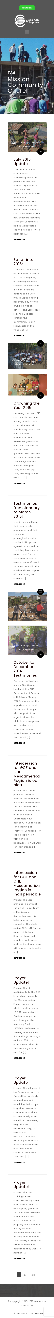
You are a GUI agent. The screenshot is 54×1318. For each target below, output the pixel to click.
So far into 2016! (24, 261)
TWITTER (39, 1313)
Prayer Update (21, 1080)
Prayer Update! (21, 980)
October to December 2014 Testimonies (25, 669)
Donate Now (27, 8)
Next (33, 1274)
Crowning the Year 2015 (27, 405)
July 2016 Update (22, 161)
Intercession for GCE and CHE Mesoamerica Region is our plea (27, 774)
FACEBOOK (22, 1313)
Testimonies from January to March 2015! (27, 510)
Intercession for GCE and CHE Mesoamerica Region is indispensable (27, 883)
